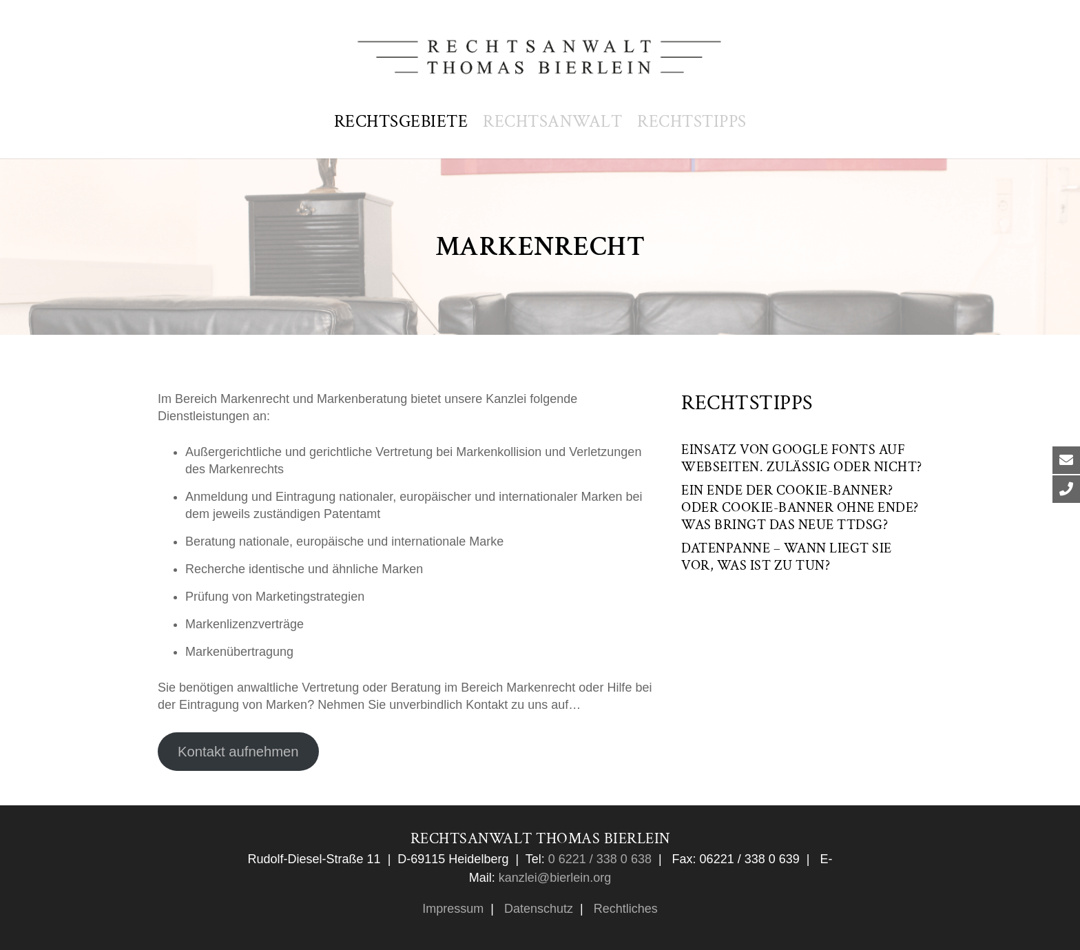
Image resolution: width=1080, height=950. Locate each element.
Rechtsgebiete (401, 121)
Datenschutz (537, 909)
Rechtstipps (692, 121)
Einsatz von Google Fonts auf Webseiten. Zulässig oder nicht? (801, 458)
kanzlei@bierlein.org (555, 878)
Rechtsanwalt (552, 121)
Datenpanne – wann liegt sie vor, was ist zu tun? (786, 557)
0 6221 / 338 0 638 (598, 859)
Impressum (453, 909)
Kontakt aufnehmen (238, 751)
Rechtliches (624, 909)
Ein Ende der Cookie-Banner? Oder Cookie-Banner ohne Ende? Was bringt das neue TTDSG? (800, 508)
